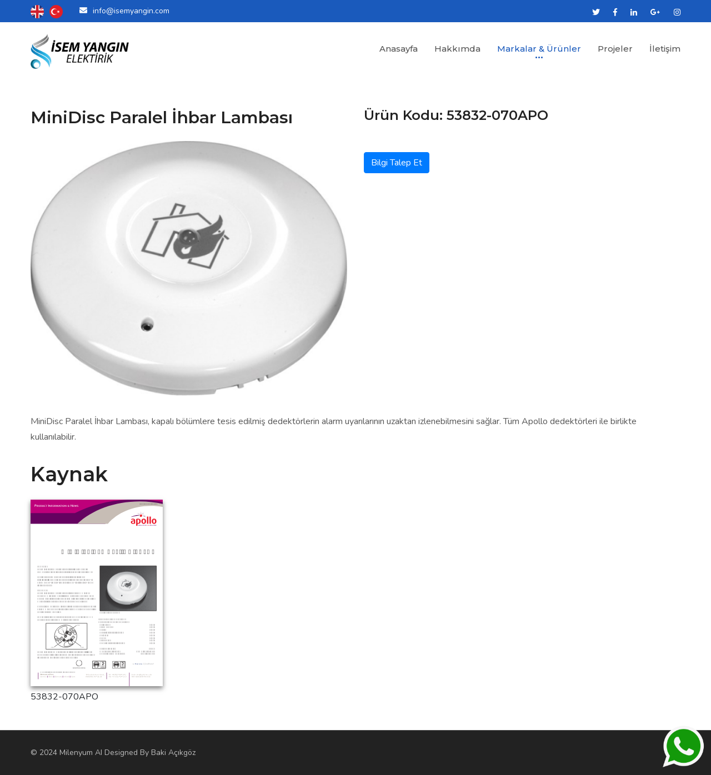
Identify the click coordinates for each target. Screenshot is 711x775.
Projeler (615, 48)
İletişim (664, 48)
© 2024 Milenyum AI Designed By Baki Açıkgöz (113, 752)
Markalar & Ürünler (539, 48)
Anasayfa (398, 48)
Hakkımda (457, 48)
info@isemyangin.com (131, 11)
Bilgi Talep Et (396, 163)
